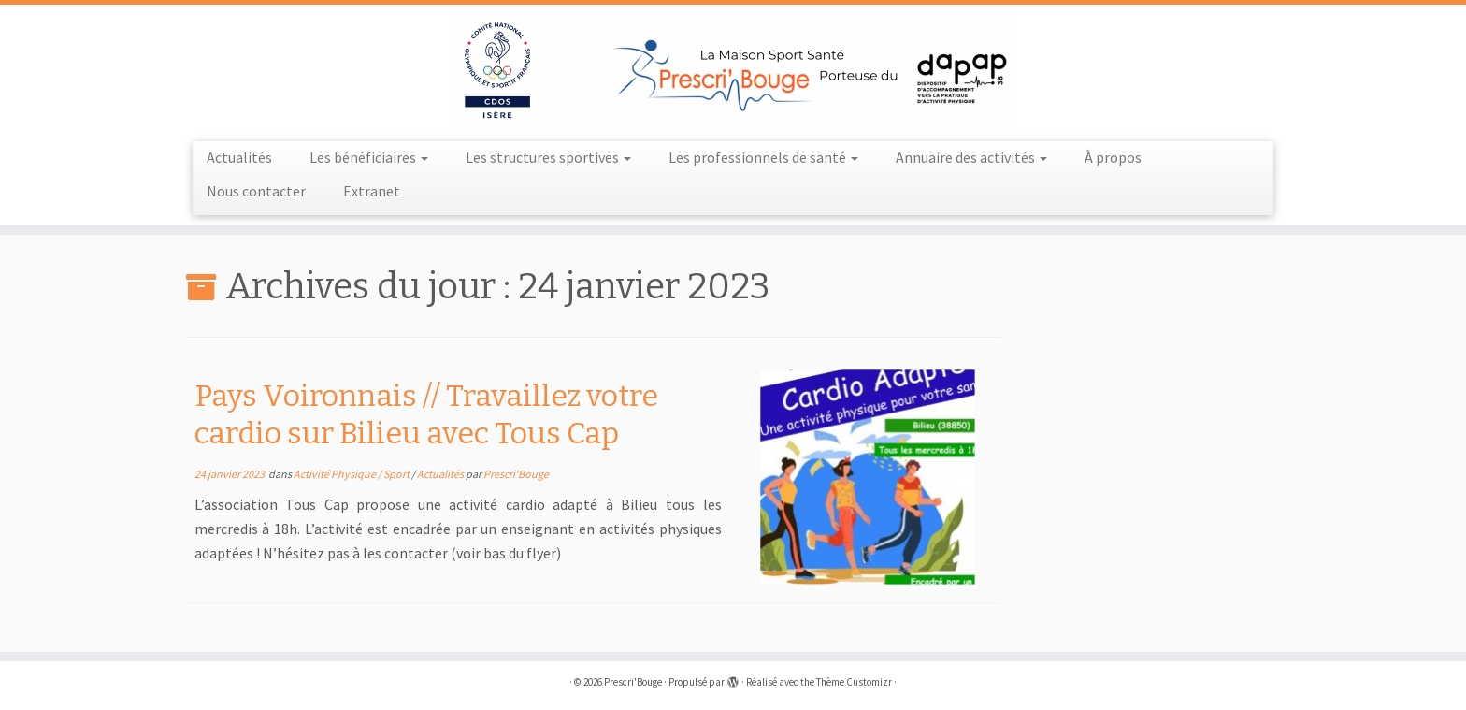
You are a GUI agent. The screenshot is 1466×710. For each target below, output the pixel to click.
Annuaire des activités (971, 157)
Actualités (239, 157)
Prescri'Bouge (516, 474)
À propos (1113, 157)
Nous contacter (256, 190)
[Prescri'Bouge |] (733, 70)
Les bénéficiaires (368, 157)
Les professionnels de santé (763, 157)
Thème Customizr (854, 681)
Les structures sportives (548, 157)
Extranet (371, 190)
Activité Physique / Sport (352, 474)
